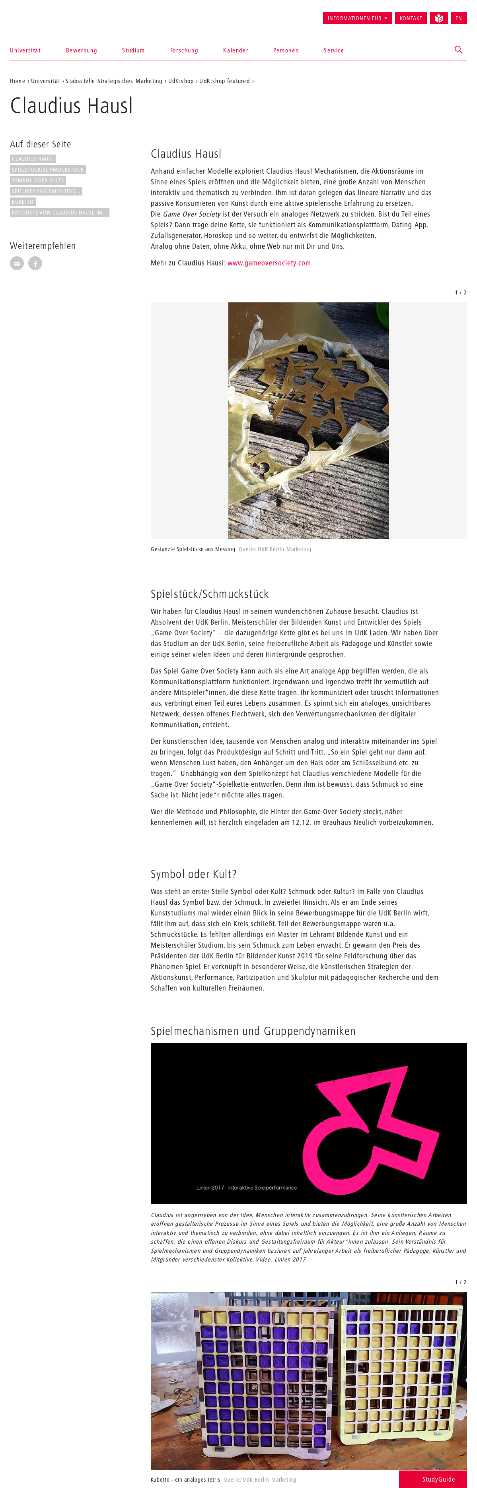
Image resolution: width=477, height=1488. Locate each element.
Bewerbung (81, 50)
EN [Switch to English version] (459, 18)
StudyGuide (433, 1479)
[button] (459, 50)
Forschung (184, 50)
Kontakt (411, 18)
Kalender (235, 50)
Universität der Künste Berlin (41, 14)
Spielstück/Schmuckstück (48, 169)
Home (17, 81)
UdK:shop (181, 81)
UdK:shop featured (224, 81)
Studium (133, 50)
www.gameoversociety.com (268, 262)
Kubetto (23, 201)
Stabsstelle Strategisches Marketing (114, 81)
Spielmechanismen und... (46, 191)
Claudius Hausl (33, 159)
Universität (25, 50)
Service (334, 50)
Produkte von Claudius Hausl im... (59, 212)
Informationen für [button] (355, 18)
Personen (286, 50)
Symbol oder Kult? (38, 180)
